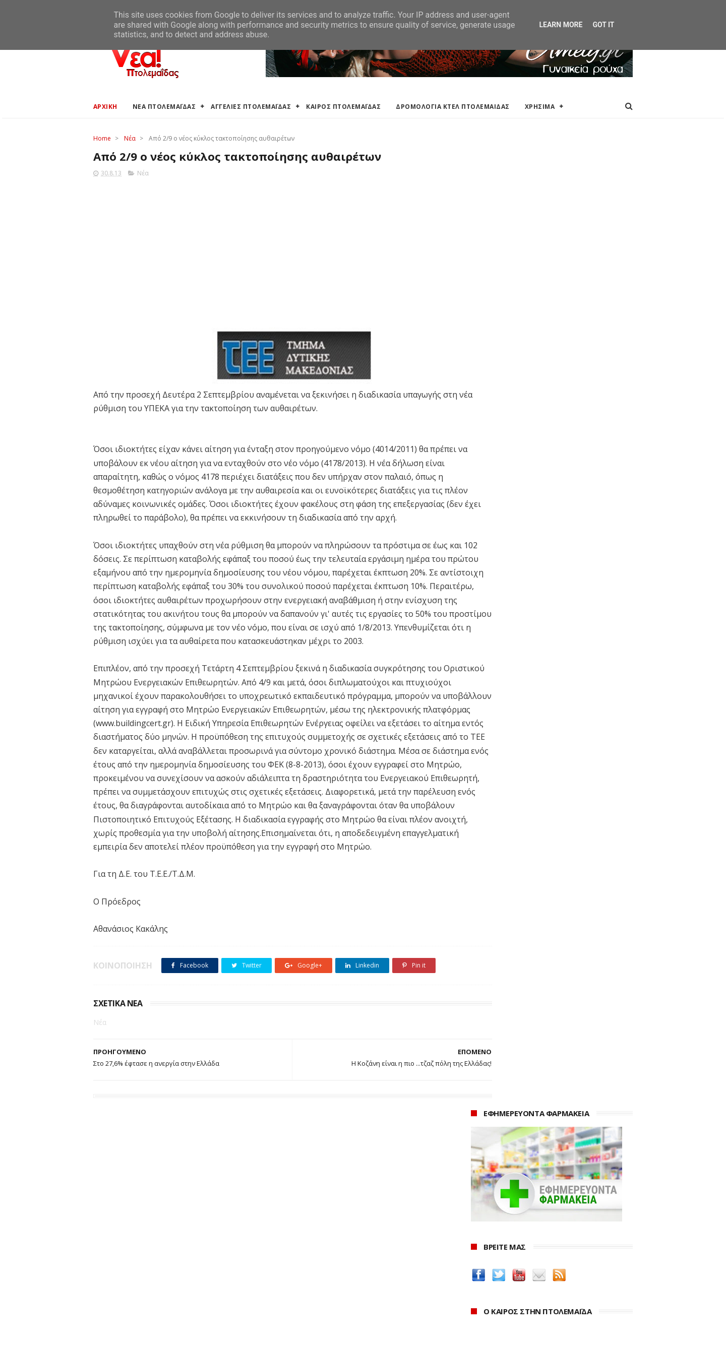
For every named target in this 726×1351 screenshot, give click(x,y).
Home (102, 138)
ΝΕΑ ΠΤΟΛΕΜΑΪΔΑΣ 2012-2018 (141, 1338)
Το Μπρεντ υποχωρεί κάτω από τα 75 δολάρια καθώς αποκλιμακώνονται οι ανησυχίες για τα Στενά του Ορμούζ (547, 601)
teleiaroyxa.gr (496, 883)
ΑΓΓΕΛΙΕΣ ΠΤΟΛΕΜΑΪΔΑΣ (251, 106)
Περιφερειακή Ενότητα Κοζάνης (328, 1237)
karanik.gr (490, 895)
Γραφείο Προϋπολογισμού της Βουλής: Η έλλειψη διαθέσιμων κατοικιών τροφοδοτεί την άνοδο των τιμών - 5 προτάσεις (549, 558)
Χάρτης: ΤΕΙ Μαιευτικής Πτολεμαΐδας (152, 1297)
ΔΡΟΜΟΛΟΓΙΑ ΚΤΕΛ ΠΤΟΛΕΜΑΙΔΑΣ (453, 106)
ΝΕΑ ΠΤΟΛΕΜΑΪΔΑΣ (164, 106)
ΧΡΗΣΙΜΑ (540, 106)
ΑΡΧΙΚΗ (105, 106)
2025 (480, 1227)
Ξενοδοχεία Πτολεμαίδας (134, 1273)
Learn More (560, 25)
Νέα (130, 138)
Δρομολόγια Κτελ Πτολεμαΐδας (144, 1261)
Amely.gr (487, 871)
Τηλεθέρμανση (301, 1306)
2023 (480, 1254)
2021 (480, 1282)
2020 (480, 1296)
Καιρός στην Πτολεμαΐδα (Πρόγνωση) (155, 1213)
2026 (480, 1213)
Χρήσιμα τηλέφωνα (124, 1309)
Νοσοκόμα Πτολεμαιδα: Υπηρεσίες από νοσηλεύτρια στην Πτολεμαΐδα (544, 948)
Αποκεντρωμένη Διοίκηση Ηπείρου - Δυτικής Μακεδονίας (350, 1266)
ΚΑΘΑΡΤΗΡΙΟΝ (497, 931)
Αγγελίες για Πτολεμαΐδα (134, 1237)
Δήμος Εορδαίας (303, 1213)
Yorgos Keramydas (505, 964)
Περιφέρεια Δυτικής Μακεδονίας (330, 1249)
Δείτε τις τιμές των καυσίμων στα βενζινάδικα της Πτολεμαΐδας (535, 818)
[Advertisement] (273, 250)
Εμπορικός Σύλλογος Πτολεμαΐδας (334, 1294)
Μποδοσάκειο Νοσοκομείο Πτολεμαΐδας (344, 1281)
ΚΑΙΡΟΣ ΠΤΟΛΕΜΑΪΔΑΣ (344, 106)
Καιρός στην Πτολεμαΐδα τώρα (143, 1225)
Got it (603, 25)
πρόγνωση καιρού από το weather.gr (547, 450)
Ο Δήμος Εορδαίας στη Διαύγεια (329, 1225)
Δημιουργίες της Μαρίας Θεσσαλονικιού (546, 919)
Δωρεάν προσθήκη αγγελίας (139, 1249)
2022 (480, 1268)
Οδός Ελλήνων (497, 907)
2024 (480, 1241)
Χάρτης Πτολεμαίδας (126, 1285)
